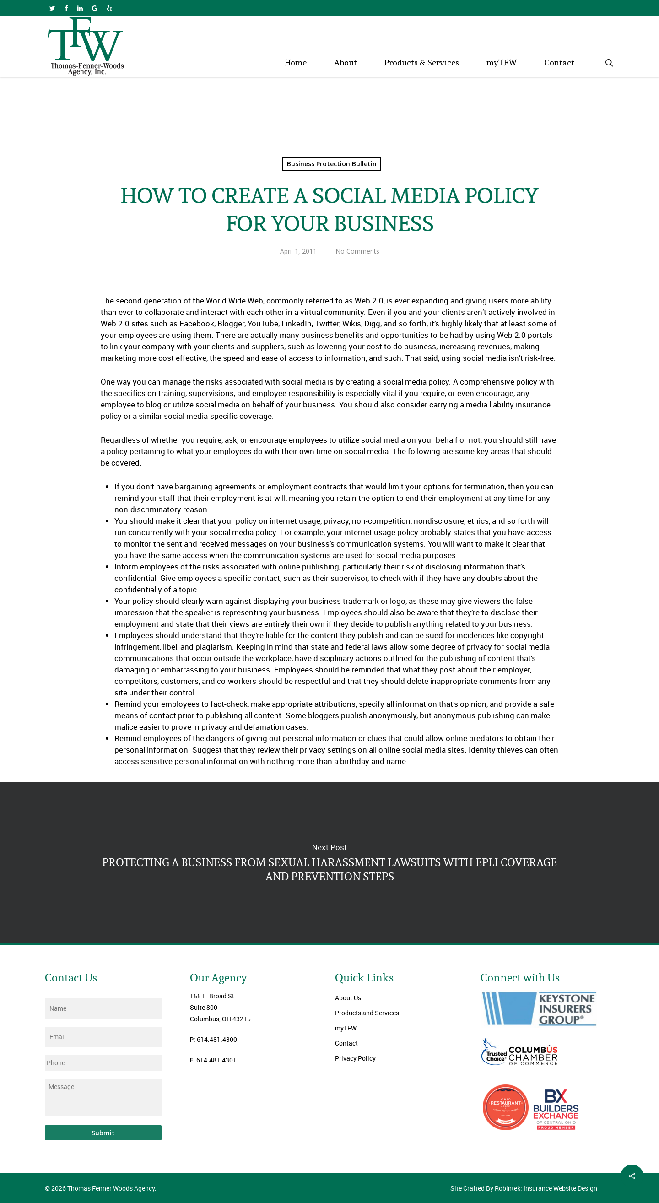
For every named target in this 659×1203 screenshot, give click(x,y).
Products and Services (367, 1012)
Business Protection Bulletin (332, 163)
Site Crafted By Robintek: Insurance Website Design (523, 1188)
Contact (346, 1043)
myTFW (346, 1028)
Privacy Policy (355, 1058)
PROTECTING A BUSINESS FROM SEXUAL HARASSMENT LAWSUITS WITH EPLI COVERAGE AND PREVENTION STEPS (329, 862)
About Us (348, 997)
